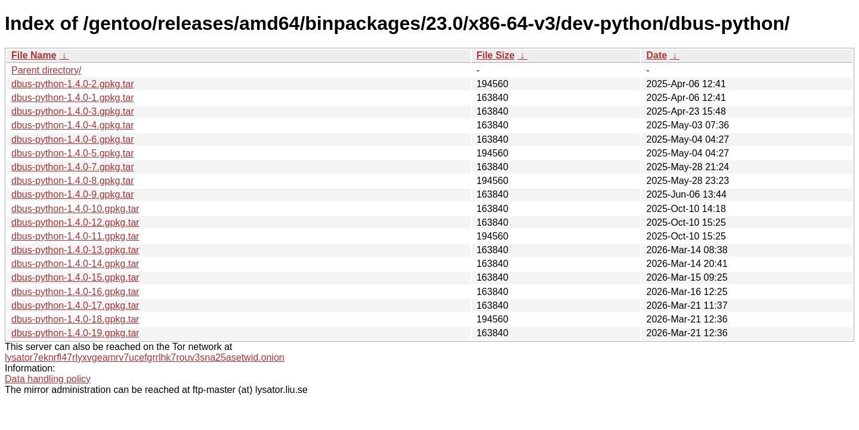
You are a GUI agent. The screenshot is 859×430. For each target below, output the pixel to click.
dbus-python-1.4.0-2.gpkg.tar (72, 84)
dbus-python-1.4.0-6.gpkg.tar (72, 139)
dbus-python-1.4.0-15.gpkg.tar (75, 277)
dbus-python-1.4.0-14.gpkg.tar (75, 264)
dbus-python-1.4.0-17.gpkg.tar (75, 305)
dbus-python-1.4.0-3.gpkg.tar (72, 111)
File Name (34, 55)
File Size (496, 55)
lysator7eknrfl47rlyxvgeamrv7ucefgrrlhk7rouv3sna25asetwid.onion (145, 357)
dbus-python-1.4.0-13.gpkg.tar (75, 250)
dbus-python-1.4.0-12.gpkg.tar (75, 222)
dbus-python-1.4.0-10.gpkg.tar (75, 209)
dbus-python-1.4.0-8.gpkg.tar (72, 181)
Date (656, 55)
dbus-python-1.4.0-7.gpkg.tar (72, 167)
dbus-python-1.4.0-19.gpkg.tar (75, 333)
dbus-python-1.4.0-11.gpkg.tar (75, 236)
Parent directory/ (46, 70)
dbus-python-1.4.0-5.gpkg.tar (72, 153)
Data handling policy (48, 379)
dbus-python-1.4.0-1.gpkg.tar (72, 98)
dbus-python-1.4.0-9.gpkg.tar (72, 194)
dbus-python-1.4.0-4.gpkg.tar (72, 125)
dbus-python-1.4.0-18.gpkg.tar (75, 319)
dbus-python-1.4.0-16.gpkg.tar (75, 292)
